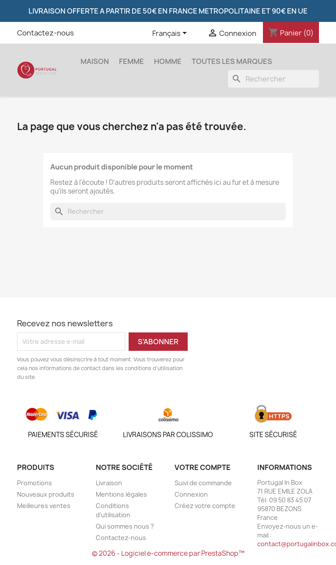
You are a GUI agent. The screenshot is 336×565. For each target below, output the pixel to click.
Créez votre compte (205, 505)
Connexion (191, 494)
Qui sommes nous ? (125, 526)
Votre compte (203, 467)
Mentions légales (121, 494)
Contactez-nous (45, 33)
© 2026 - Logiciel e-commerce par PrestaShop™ (168, 553)
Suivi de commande (203, 483)
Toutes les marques (232, 61)
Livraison (109, 483)
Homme (168, 61)
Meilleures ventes (43, 505)
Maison (94, 61)
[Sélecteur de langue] (171, 33)
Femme (131, 61)
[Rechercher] (273, 79)
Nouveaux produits (45, 494)
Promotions (34, 483)
